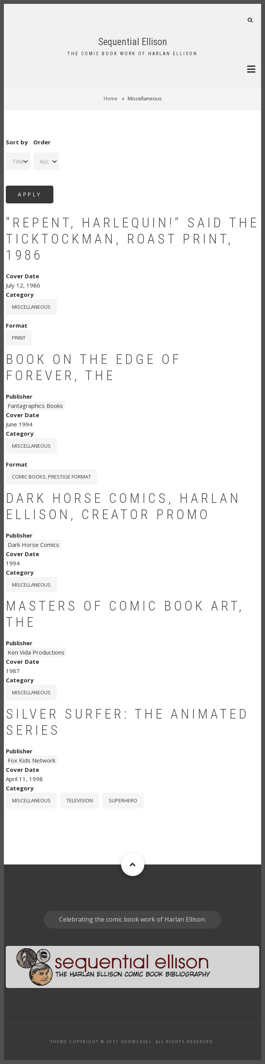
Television (80, 800)
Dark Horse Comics (33, 544)
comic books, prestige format (51, 476)
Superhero (123, 800)
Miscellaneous (31, 306)
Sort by (17, 142)
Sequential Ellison (132, 41)
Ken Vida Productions (36, 652)
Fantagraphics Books (35, 405)
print (19, 337)
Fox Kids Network (31, 760)
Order (42, 142)
